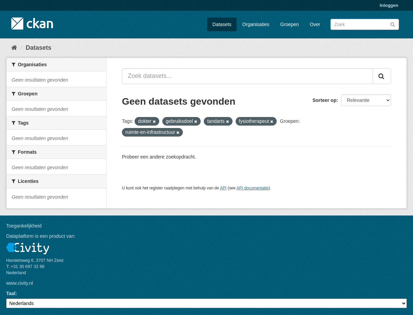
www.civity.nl (19, 283)
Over (315, 24)
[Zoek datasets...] (247, 76)
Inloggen (389, 5)
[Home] (14, 47)
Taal (10, 293)
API (223, 188)
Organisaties (256, 24)
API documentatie (253, 188)
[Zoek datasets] (364, 24)
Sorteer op (324, 100)
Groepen (289, 24)
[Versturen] (393, 24)
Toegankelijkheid (24, 226)
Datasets (221, 24)
